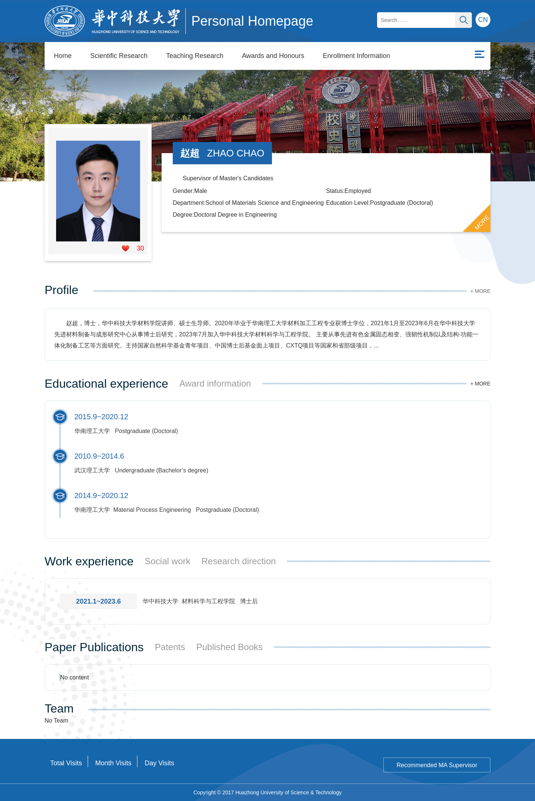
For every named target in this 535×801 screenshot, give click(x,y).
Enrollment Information (356, 55)
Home (63, 55)
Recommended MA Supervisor (437, 765)
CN (483, 19)
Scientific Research (118, 55)
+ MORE (480, 291)
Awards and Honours (273, 55)
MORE (482, 222)
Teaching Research (194, 55)
